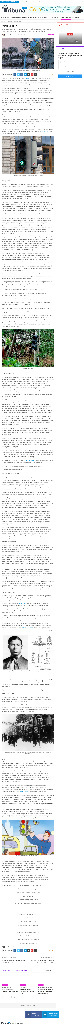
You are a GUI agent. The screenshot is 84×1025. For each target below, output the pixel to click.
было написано (28, 628)
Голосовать (70, 76)
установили (22, 603)
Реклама (35, 2)
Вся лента (75, 17)
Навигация (49, 2)
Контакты (42, 2)
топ (21, 946)
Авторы (22, 2)
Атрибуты (66, 17)
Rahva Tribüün (33, 17)
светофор (16, 946)
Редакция (29, 2)
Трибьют (55, 17)
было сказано (30, 460)
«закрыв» (43, 576)
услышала (29, 78)
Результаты (70, 71)
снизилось (43, 107)
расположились (25, 791)
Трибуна (45, 17)
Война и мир (70, 38)
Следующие (15, 997)
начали (23, 186)
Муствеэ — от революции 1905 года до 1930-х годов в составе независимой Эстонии (42, 962)
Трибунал (5, 17)
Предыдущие (7, 997)
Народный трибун (18, 17)
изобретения (9, 946)
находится (45, 131)
